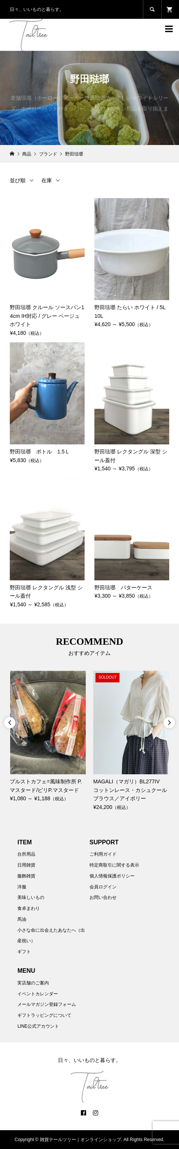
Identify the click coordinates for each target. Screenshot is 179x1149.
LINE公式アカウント (38, 1026)
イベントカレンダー (37, 993)
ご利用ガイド (103, 854)
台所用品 (26, 854)
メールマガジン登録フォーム (46, 1004)
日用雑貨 (26, 865)
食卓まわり (28, 908)
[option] (48, 737)
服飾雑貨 (26, 876)
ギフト (24, 951)
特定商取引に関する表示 (114, 865)
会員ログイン (103, 887)
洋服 (21, 887)
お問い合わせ (103, 897)
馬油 (21, 919)
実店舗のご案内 (33, 983)
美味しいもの (30, 897)
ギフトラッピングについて (44, 1015)
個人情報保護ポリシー (112, 876)
